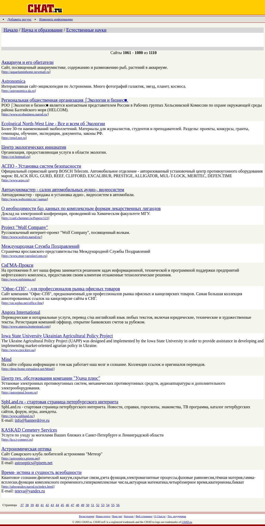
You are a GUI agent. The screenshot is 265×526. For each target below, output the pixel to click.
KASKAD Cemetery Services (29, 430)
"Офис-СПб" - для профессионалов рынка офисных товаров (60, 288)
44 (57, 505)
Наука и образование (42, 30)
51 (92, 505)
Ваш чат (117, 516)
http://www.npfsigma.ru (18, 279)
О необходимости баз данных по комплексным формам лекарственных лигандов (81, 208)
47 (72, 505)
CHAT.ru (187, 521)
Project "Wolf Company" (24, 227)
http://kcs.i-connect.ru (17, 439)
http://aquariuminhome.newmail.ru (25, 72)
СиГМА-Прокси (17, 265)
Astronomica (13, 81)
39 (32, 505)
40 (37, 505)
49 (82, 505)
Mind (6, 359)
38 (27, 505)
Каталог (129, 516)
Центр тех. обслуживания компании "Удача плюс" (50, 378)
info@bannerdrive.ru (32, 420)
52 (97, 505)
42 (47, 505)
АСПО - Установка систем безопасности (41, 166)
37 (22, 505)
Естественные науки (86, 30)
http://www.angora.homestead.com (25, 326)
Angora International (20, 312)
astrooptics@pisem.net (34, 463)
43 (52, 505)
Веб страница (144, 516)
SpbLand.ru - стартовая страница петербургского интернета (59, 401)
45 (62, 505)
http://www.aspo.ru (15, 180)
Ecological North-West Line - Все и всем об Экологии (53, 123)
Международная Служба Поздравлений (40, 246)
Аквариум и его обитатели (27, 62)
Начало (11, 30)
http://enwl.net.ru (14, 138)
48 (77, 505)
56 (118, 505)
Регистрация (86, 516)
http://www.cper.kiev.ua (18, 350)
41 (42, 505)
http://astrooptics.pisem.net (20, 458)
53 (103, 505)
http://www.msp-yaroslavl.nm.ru (24, 256)
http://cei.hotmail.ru (15, 157)
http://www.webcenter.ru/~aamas (24, 199)
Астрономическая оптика (26, 448)
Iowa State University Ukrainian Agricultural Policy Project (57, 335)
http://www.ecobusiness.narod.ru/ (24, 114)
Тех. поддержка (176, 516)
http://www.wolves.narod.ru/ (21, 237)
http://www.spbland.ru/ (17, 416)
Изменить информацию (56, 19)
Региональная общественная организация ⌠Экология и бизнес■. (64, 100)
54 (107, 505)
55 (113, 505)
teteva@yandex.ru (30, 491)
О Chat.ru (159, 516)
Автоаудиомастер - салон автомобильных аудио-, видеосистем (62, 189)
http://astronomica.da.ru (18, 91)
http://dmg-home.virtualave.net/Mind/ (27, 369)
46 (67, 505)
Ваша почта (103, 516)
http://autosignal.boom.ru (19, 392)
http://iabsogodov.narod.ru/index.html (27, 486)
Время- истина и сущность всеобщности (41, 472)
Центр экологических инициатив (33, 147)
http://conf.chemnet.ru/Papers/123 (25, 218)
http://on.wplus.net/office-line (22, 303)
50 (87, 505)
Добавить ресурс (20, 19)
